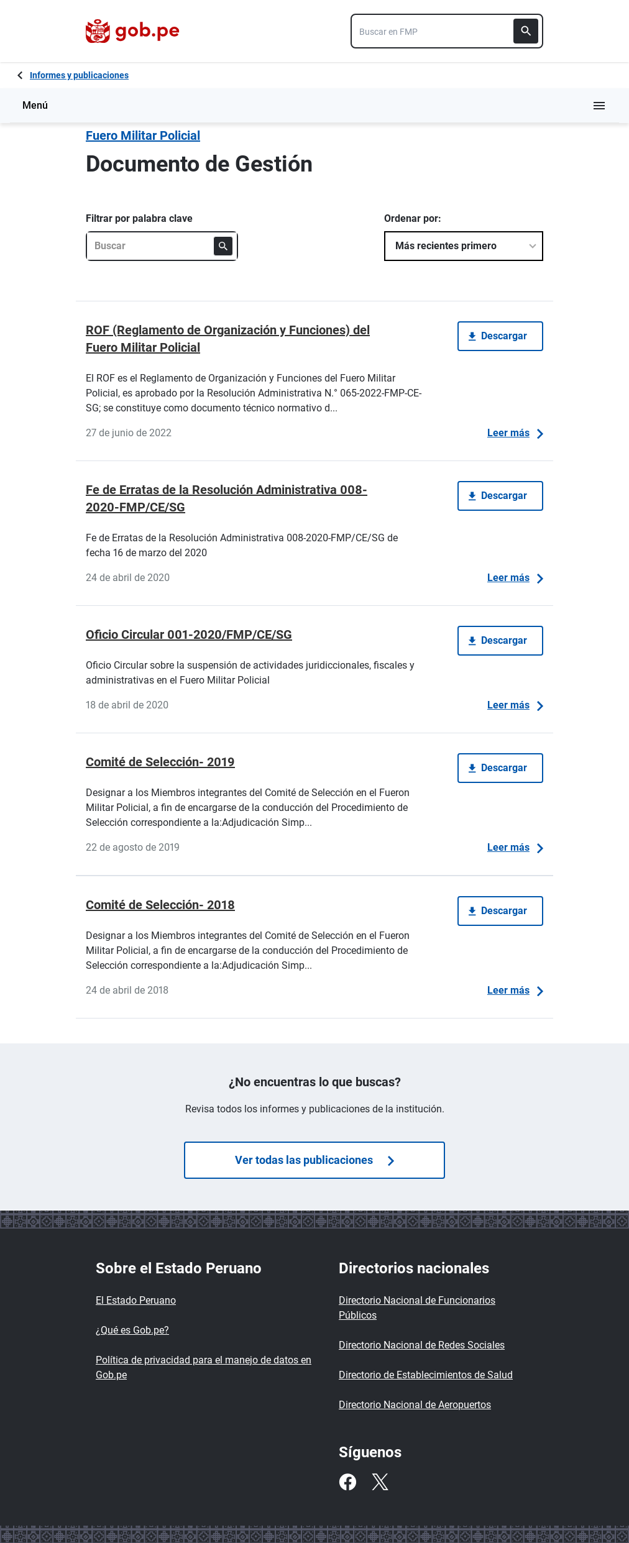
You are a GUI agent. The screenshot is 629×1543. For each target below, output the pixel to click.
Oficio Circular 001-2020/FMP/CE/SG (189, 634)
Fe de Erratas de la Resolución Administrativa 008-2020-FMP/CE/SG (226, 498)
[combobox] (447, 31)
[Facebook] (347, 1482)
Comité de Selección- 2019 (160, 761)
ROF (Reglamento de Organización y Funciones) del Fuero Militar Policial (228, 339)
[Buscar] (525, 31)
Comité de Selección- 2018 (160, 904)
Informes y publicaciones (79, 75)
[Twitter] (379, 1482)
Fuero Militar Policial (143, 135)
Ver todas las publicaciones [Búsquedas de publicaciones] (314, 1159)
